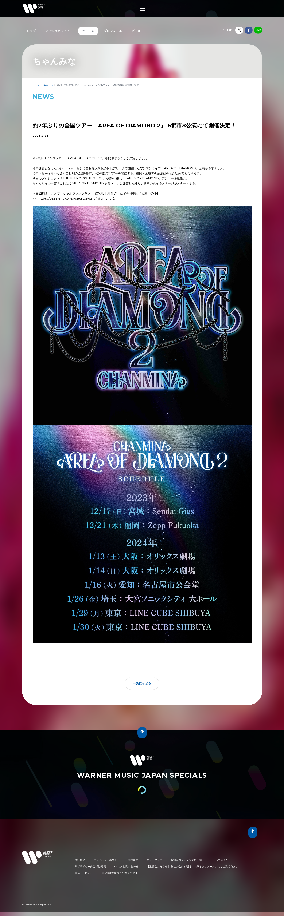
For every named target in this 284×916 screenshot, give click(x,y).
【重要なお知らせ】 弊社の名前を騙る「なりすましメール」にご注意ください (192, 866)
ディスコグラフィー (59, 31)
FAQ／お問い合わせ (126, 866)
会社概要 (80, 859)
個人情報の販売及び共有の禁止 (119, 873)
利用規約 (133, 859)
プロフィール (113, 31)
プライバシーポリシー (107, 859)
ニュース (88, 31)
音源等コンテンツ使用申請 (186, 859)
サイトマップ (154, 859)
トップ (31, 31)
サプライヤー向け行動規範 (90, 866)
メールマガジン (219, 859)
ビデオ (136, 31)
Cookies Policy (84, 873)
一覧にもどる (142, 683)
